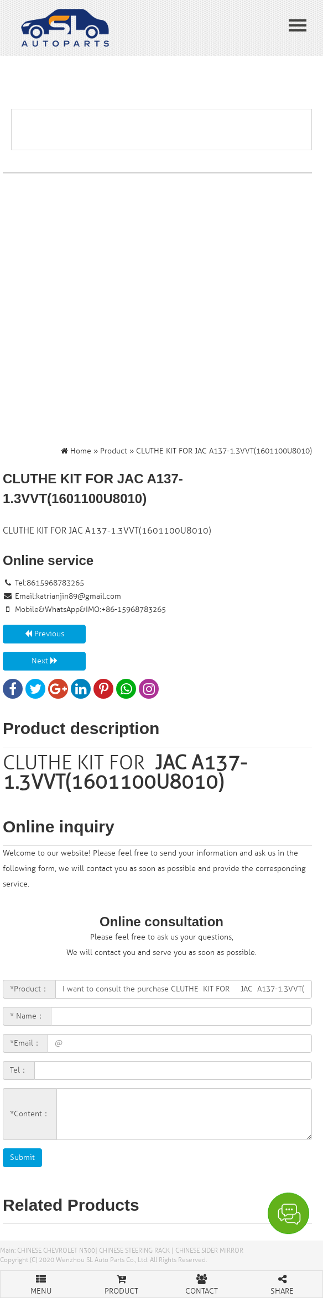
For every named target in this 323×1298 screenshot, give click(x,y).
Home (80, 451)
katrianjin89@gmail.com (78, 596)
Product (113, 451)
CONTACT (202, 1283)
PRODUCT (121, 1283)
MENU (41, 1283)
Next (45, 661)
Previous (44, 634)
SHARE (282, 1283)
